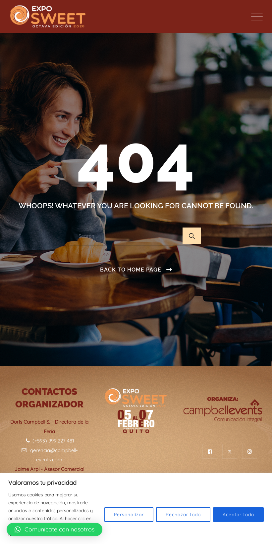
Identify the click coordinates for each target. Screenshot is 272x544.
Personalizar (129, 515)
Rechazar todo (183, 515)
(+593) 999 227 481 (49, 441)
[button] (54, 529)
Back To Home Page (130, 270)
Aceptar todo (238, 515)
